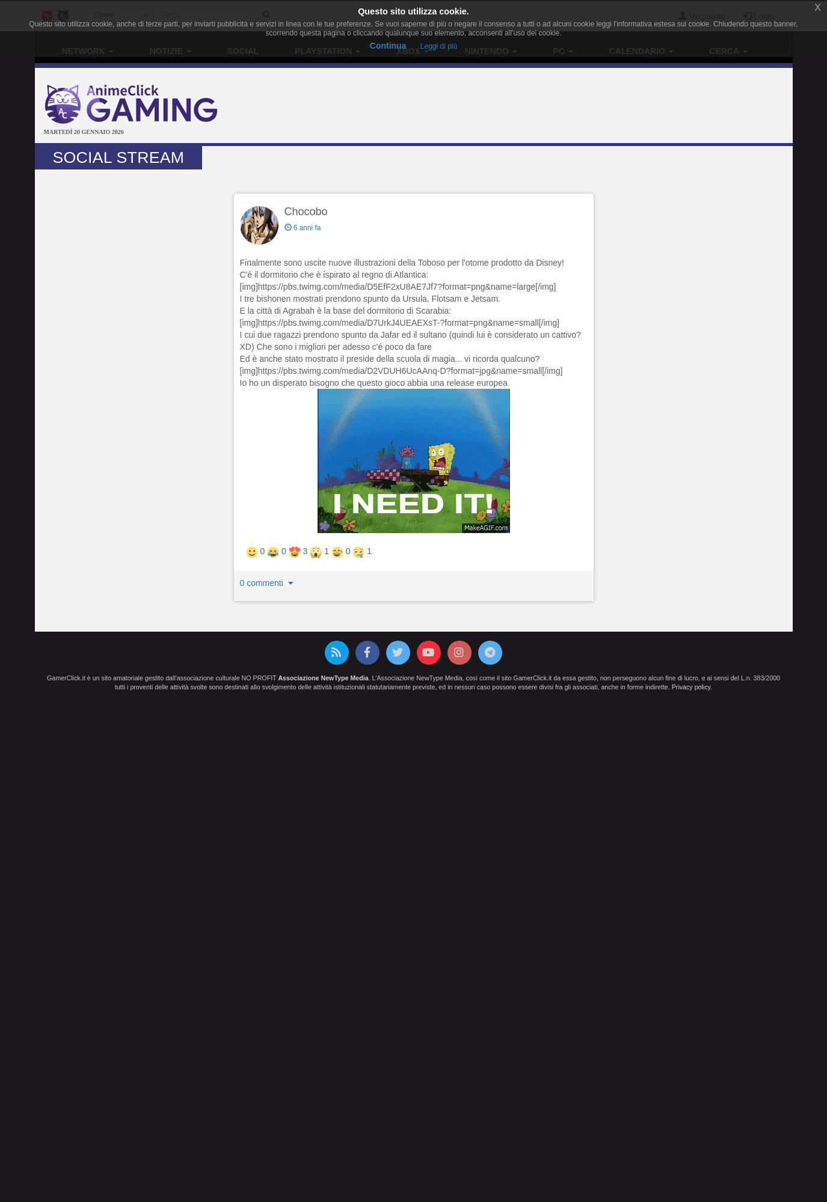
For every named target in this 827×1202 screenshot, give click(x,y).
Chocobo (306, 212)
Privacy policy (691, 687)
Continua (388, 45)
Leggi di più (438, 46)
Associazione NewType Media (323, 678)
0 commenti (268, 583)
